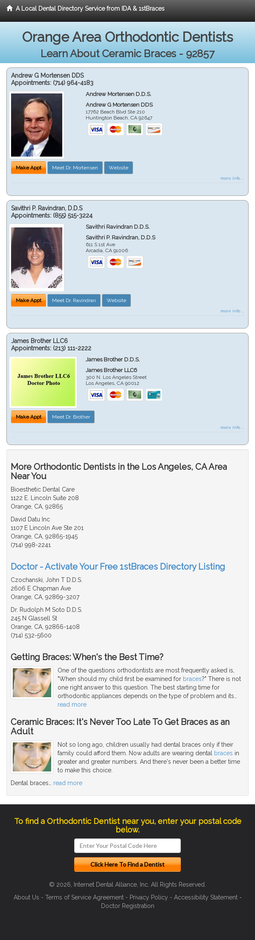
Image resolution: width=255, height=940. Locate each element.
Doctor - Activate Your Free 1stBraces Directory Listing (118, 567)
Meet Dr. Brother (71, 417)
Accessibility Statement (206, 897)
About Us (26, 897)
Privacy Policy (149, 897)
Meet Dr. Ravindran (74, 300)
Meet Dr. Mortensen (75, 168)
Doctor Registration (127, 905)
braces (192, 678)
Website (118, 168)
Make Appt (28, 168)
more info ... (232, 178)
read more (72, 704)
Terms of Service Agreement (84, 897)
